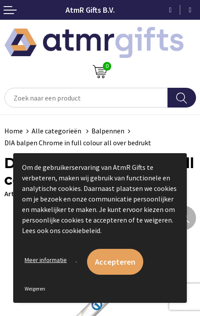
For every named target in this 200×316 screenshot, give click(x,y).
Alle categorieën (57, 130)
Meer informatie (46, 260)
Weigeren (35, 288)
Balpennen (107, 130)
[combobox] (86, 98)
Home (13, 130)
